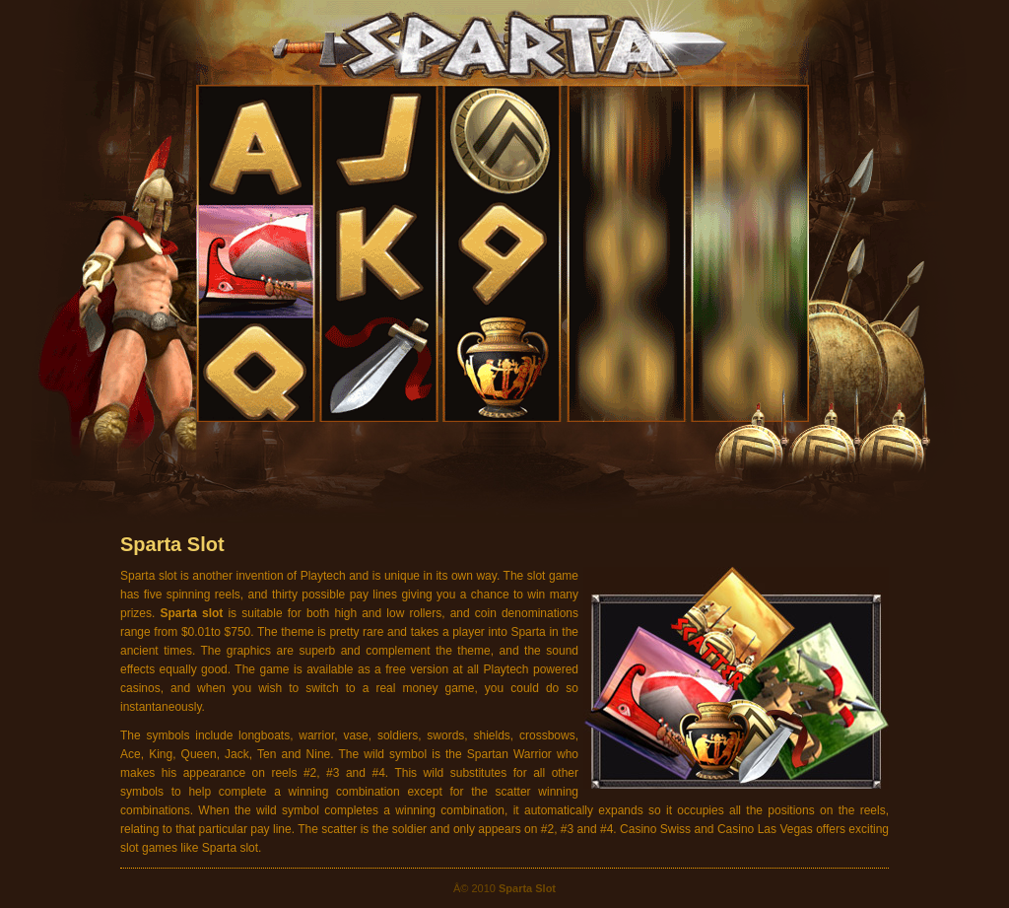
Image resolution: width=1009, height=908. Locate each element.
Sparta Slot (172, 544)
